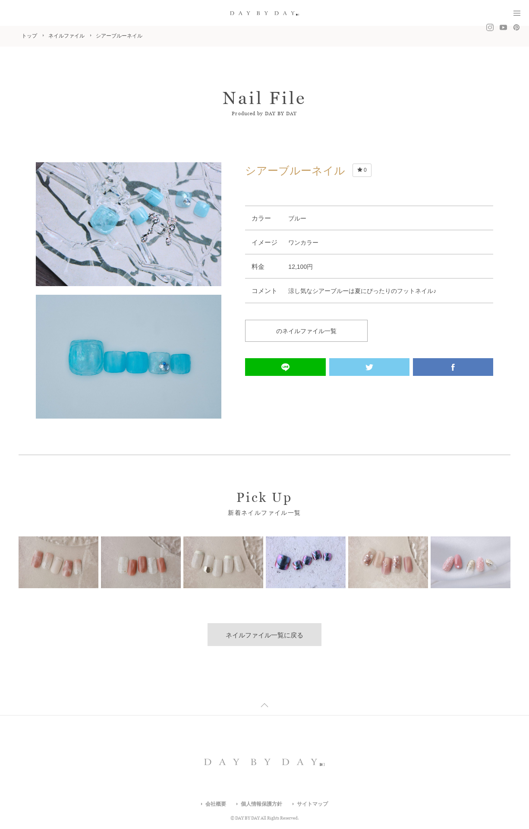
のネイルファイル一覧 (306, 331)
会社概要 (215, 804)
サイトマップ (312, 804)
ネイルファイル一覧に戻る (264, 635)
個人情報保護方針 (261, 804)
